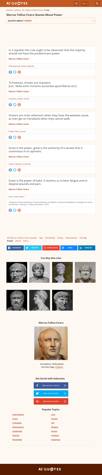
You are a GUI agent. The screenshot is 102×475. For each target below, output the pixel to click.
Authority (27, 164)
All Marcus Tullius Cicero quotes (22, 237)
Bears (22, 196)
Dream (54, 431)
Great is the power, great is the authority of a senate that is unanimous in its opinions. (46, 149)
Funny (15, 418)
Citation (59, 367)
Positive (15, 435)
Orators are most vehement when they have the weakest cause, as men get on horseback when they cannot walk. (49, 117)
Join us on (50, 385)
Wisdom (54, 427)
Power (23, 66)
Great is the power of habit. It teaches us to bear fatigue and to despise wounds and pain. (48, 182)
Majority (30, 66)
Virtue (18, 241)
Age (41, 237)
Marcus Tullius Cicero (34, 10)
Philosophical (14, 66)
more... (26, 241)
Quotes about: (51, 20)
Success (54, 418)
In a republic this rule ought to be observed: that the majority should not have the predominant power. (47, 51)
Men (17, 131)
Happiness (55, 439)
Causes (23, 131)
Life (52, 423)
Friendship (50, 237)
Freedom (12, 98)
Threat (26, 98)
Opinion (18, 164)
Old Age (83, 237)
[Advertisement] (51, 34)
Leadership (17, 431)
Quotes (9, 10)
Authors (17, 10)
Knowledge (17, 439)
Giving (60, 237)
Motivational (18, 427)
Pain (10, 196)
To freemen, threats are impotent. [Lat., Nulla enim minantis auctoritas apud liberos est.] (42, 84)
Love (53, 414)
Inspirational (71, 237)
